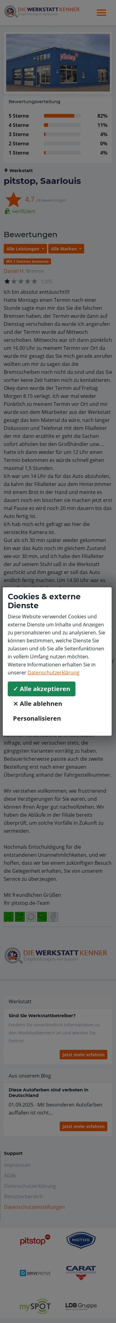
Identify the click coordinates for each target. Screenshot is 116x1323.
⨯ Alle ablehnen (37, 703)
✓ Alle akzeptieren (41, 689)
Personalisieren (37, 718)
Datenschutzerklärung (53, 672)
